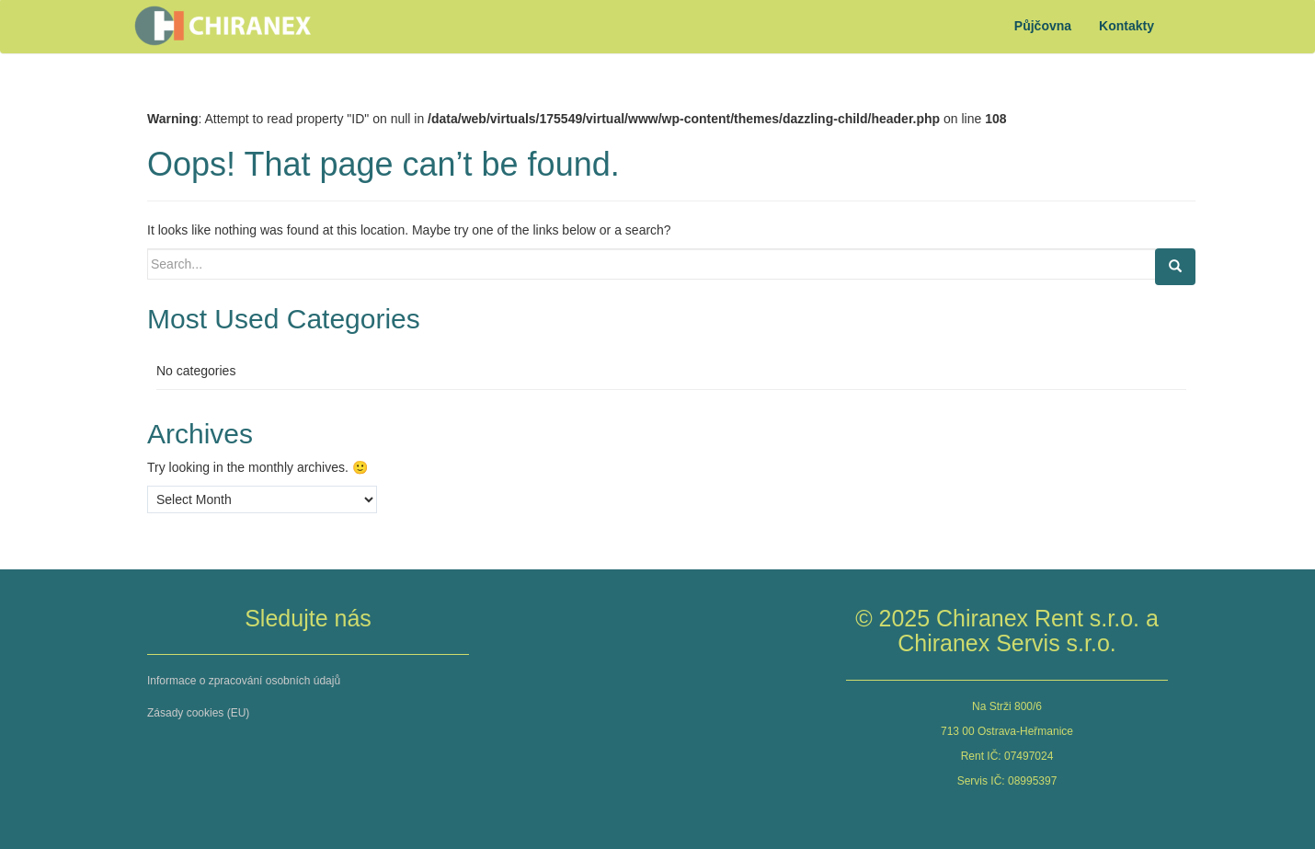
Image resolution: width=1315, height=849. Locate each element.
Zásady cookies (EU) (198, 712)
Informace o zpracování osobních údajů (243, 680)
